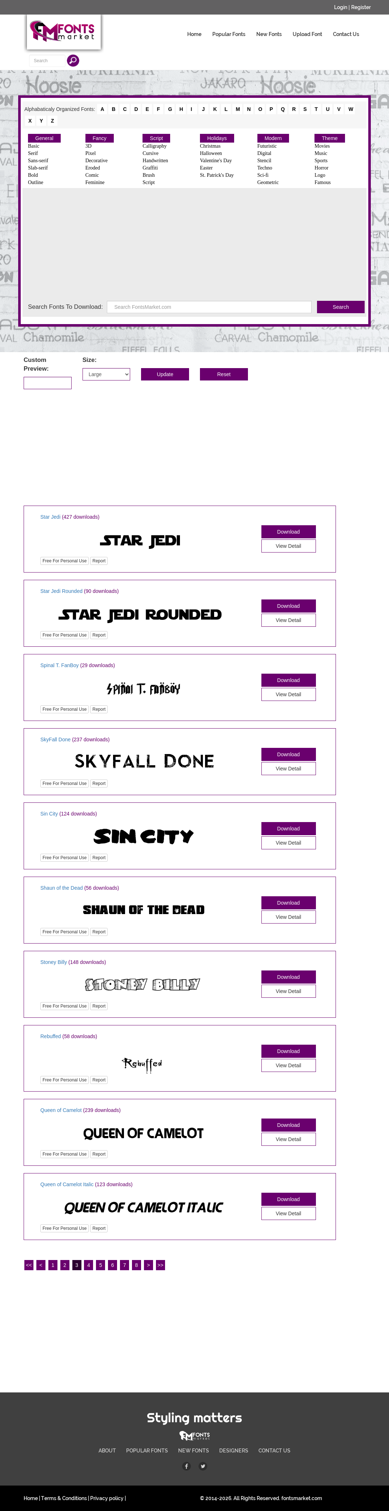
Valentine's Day (216, 160)
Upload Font (307, 34)
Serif (33, 153)
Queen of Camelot (61, 1110)
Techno (264, 168)
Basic (33, 146)
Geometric (268, 182)
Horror (321, 168)
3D (88, 146)
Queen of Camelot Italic (66, 1184)
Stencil (264, 160)
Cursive (151, 153)
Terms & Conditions (64, 1498)
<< (29, 1265)
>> (160, 1265)
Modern (273, 138)
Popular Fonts (228, 34)
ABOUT (107, 1451)
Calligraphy (155, 146)
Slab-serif (38, 168)
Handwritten (155, 160)
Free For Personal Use (65, 560)
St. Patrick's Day (217, 175)
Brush (149, 175)
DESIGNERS (233, 1451)
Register (361, 7)
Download (288, 532)
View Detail (288, 546)
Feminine (95, 182)
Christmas (210, 146)
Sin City (49, 814)
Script (156, 138)
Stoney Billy (53, 962)
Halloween (211, 153)
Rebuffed (50, 1036)
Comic (92, 175)
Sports (321, 160)
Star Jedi (50, 517)
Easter (206, 168)
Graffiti (150, 168)
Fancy (100, 138)
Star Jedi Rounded (61, 591)
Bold (33, 175)
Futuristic (267, 146)
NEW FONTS (193, 1451)
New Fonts (269, 34)
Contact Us (346, 34)
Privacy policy (107, 1498)
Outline (35, 182)
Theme (330, 138)
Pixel (90, 153)
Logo (319, 175)
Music (320, 153)
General (44, 138)
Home (194, 34)
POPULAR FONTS (147, 1451)
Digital (264, 153)
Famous (322, 182)
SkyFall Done (55, 739)
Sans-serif (38, 160)
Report (98, 560)
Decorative (96, 160)
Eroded (92, 168)
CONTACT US (274, 1451)
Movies (322, 146)
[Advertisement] (194, 246)
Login (340, 7)
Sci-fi (263, 175)
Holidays (217, 138)
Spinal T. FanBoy (59, 665)
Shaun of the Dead (61, 888)
